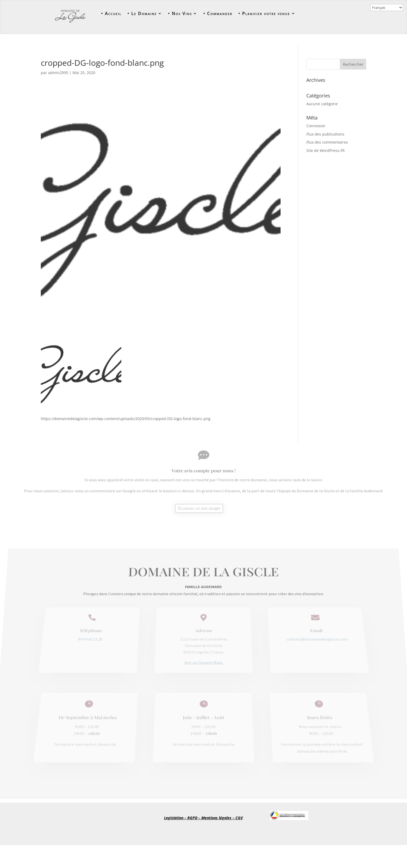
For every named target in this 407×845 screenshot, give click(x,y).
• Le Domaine (142, 13)
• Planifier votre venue (264, 13)
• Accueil (111, 13)
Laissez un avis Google (201, 506)
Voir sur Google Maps (203, 660)
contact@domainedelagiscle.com (314, 643)
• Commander (217, 13)
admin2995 (58, 72)
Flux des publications (325, 134)
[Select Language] (386, 7)
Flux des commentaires (327, 142)
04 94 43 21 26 (92, 643)
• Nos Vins (180, 13)
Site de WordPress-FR (325, 150)
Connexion (315, 125)
